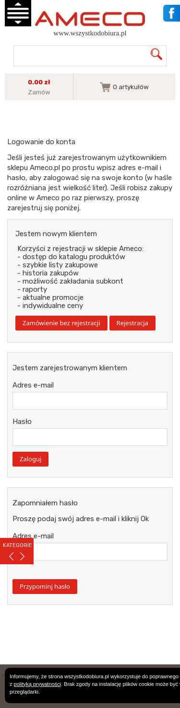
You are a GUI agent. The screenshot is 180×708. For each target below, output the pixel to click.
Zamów (39, 92)
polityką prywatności (37, 684)
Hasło (22, 421)
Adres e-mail (33, 385)
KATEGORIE (17, 545)
